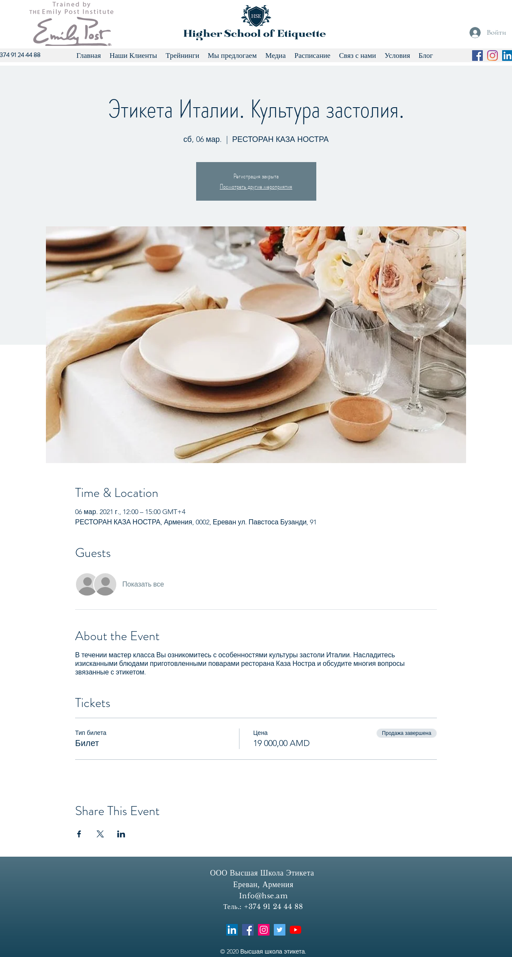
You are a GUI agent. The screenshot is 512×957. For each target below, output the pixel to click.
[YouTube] (295, 930)
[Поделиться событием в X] (100, 834)
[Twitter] (279, 930)
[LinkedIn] (232, 930)
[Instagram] (492, 55)
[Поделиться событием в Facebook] (79, 834)
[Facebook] (477, 55)
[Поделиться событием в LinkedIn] (121, 834)
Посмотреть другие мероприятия (256, 186)
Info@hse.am (263, 895)
